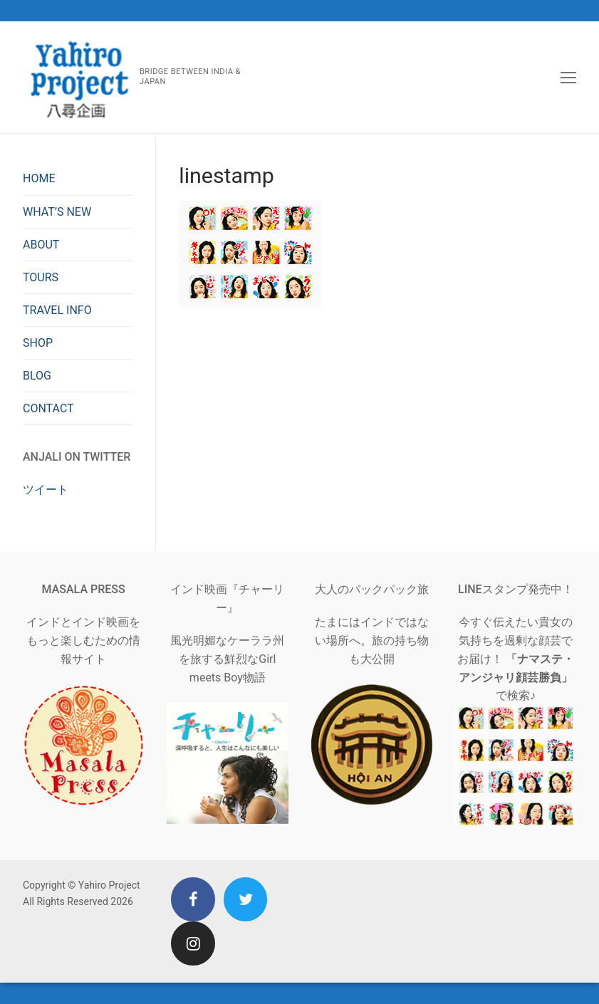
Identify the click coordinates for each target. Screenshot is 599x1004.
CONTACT (48, 408)
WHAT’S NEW (57, 212)
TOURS (40, 277)
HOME (39, 178)
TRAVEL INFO (57, 310)
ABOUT (41, 244)
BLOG (37, 375)
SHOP (38, 343)
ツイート (45, 489)
